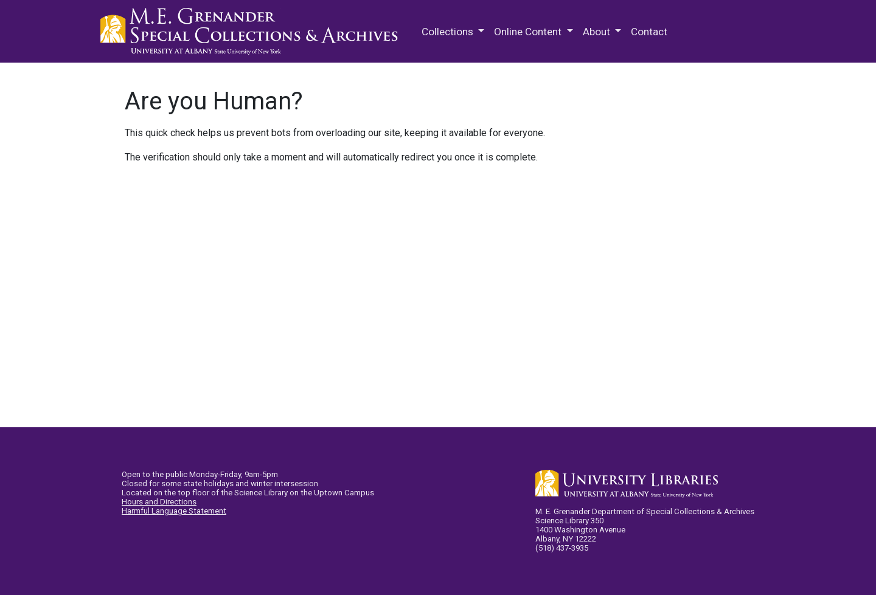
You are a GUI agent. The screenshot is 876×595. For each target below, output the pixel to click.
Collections (449, 32)
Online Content (529, 32)
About (598, 32)
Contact (649, 32)
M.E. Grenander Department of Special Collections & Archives (252, 31)
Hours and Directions (159, 501)
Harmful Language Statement (174, 510)
